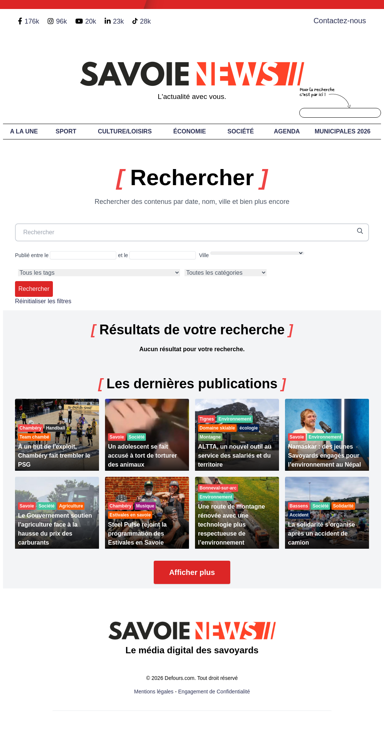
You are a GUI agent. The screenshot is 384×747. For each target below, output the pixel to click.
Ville (251, 254)
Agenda (287, 131)
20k (90, 21)
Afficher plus (192, 572)
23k (118, 21)
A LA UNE (24, 131)
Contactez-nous (340, 20)
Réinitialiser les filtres (43, 301)
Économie (189, 131)
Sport (66, 131)
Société (241, 131)
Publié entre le (65, 255)
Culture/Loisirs (125, 131)
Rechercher (34, 289)
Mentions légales (154, 692)
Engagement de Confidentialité (214, 692)
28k (145, 21)
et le (157, 255)
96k (61, 21)
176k (31, 21)
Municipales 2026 (342, 131)
